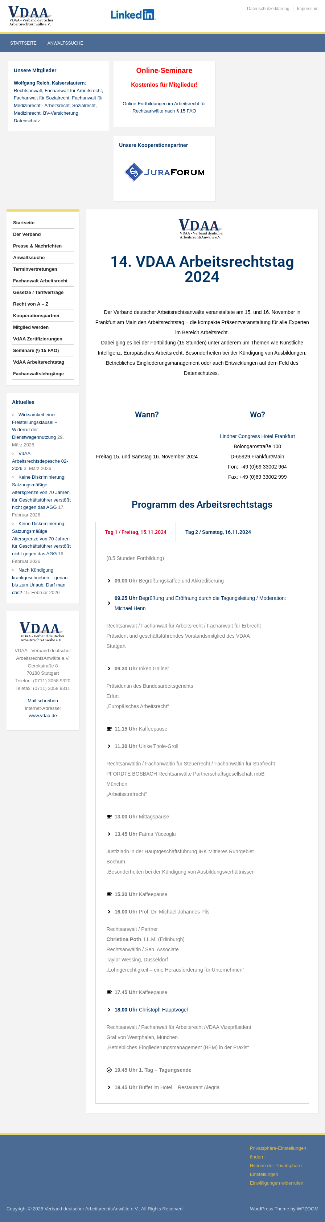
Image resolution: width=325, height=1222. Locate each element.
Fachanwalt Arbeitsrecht (40, 280)
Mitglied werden (31, 327)
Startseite (23, 43)
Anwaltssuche (65, 43)
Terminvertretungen (35, 269)
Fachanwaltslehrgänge (38, 373)
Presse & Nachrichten (37, 246)
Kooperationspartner (36, 315)
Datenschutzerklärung (268, 8)
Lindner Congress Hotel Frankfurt (257, 436)
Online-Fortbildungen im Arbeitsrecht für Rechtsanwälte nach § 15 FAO (164, 107)
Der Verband (27, 234)
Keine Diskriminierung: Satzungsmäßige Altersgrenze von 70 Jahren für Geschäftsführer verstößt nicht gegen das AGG (41, 492)
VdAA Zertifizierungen (37, 339)
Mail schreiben (43, 700)
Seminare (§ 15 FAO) (36, 350)
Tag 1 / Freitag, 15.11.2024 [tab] (135, 532)
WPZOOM (307, 1208)
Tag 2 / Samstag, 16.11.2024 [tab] (218, 532)
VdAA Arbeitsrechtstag (38, 362)
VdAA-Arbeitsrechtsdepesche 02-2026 (40, 461)
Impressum (307, 8)
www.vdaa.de (43, 715)
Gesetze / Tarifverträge (38, 292)
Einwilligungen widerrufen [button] (276, 1183)
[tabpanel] (202, 823)
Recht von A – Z (30, 304)
